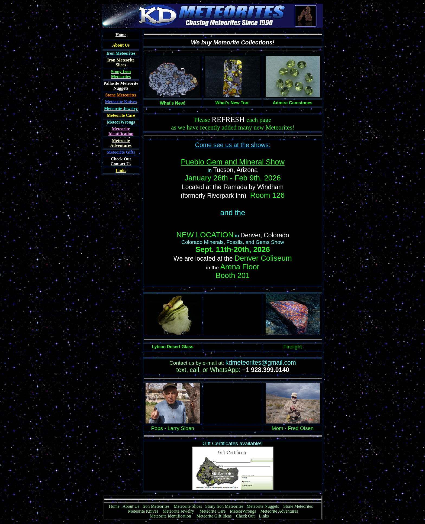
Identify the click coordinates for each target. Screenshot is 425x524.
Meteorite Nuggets (263, 506)
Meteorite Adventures (279, 511)
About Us (131, 506)
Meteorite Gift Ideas (214, 516)
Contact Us (121, 161)
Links (264, 516)
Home (114, 506)
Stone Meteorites (120, 95)
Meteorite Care (212, 511)
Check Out (245, 516)
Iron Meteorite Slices (121, 62)
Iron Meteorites (156, 506)
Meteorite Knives (143, 511)
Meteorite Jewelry (179, 511)
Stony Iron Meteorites (225, 506)
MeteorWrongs (243, 511)
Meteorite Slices (188, 506)
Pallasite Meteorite (121, 83)
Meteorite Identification (170, 516)
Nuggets (120, 88)
